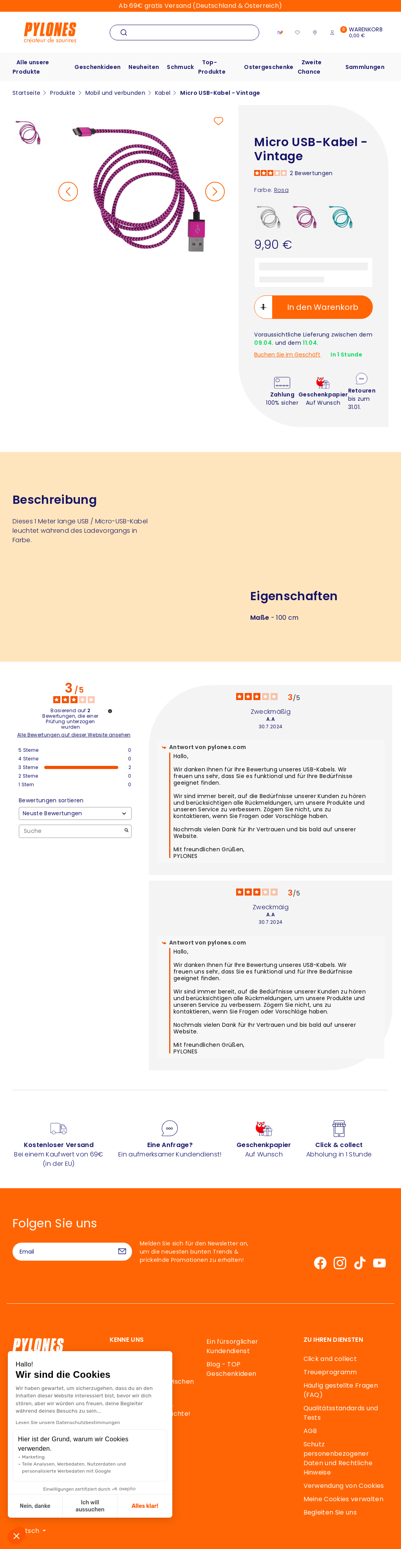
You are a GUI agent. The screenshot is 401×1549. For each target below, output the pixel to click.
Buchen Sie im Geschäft (287, 354)
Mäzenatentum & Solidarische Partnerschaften (137, 1463)
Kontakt (42, 1410)
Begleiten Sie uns (330, 1512)
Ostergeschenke (268, 67)
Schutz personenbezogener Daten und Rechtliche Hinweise (337, 1458)
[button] (16, 1535)
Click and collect (330, 1358)
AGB (310, 1430)
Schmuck (180, 67)
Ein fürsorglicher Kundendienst (232, 1346)
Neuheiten (143, 67)
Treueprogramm (330, 1372)
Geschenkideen (97, 67)
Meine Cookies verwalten (343, 1499)
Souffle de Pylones (139, 1426)
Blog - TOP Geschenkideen (231, 1369)
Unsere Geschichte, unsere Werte (141, 1363)
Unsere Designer (136, 1440)
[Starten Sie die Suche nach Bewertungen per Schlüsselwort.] (126, 831)
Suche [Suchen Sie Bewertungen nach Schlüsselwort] (71, 831)
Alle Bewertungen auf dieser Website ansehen (74, 735)
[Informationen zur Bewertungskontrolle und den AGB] (110, 711)
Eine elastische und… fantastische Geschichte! (150, 1409)
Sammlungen (365, 67)
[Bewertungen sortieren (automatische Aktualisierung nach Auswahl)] (75, 813)
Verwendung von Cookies (343, 1485)
